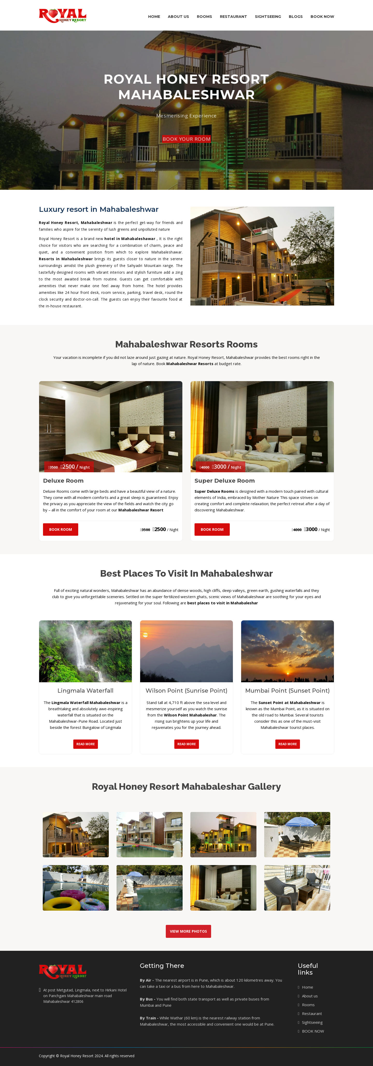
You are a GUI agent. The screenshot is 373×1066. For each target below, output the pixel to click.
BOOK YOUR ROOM (186, 162)
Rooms (206, 21)
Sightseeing (268, 16)
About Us (178, 21)
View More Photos (188, 931)
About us (310, 995)
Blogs (296, 16)
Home (154, 16)
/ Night (172, 529)
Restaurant (233, 16)
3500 (145, 529)
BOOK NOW (322, 16)
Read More (85, 744)
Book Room (60, 529)
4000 (297, 529)
